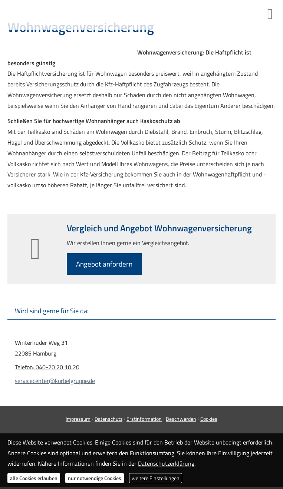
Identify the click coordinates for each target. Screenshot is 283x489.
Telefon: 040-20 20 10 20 (47, 367)
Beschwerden (181, 419)
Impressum (78, 419)
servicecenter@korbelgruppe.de (55, 380)
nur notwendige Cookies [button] (94, 478)
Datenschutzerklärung (166, 463)
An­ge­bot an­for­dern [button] (104, 263)
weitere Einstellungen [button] (156, 478)
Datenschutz (108, 419)
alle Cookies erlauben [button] (33, 478)
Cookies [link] (208, 419)
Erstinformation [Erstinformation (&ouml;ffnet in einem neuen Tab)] (144, 419)
